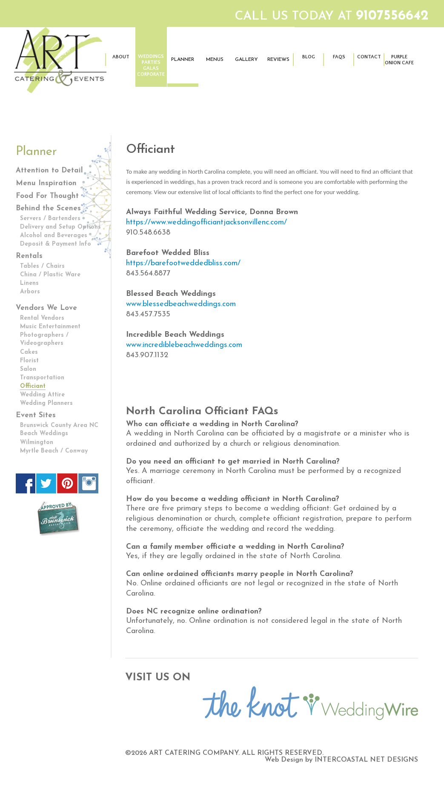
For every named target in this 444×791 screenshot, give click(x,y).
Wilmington (36, 442)
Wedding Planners (46, 403)
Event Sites (36, 415)
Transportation (42, 378)
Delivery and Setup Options (60, 227)
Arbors (30, 292)
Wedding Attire (42, 395)
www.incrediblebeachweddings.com (184, 345)
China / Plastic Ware (50, 275)
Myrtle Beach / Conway (54, 451)
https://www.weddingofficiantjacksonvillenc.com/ (206, 222)
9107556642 (392, 16)
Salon (28, 369)
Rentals (29, 256)
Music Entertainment (50, 327)
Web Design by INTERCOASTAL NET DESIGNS (341, 760)
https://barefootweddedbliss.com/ (183, 263)
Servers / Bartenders (50, 218)
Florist (29, 361)
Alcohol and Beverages (53, 235)
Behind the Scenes (48, 208)
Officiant (33, 386)
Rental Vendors (42, 318)
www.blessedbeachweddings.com (181, 304)
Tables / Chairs (42, 266)
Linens (29, 283)
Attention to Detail (49, 170)
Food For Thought (47, 196)
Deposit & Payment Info (55, 244)
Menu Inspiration (46, 183)
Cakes (29, 352)
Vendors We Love (46, 308)
